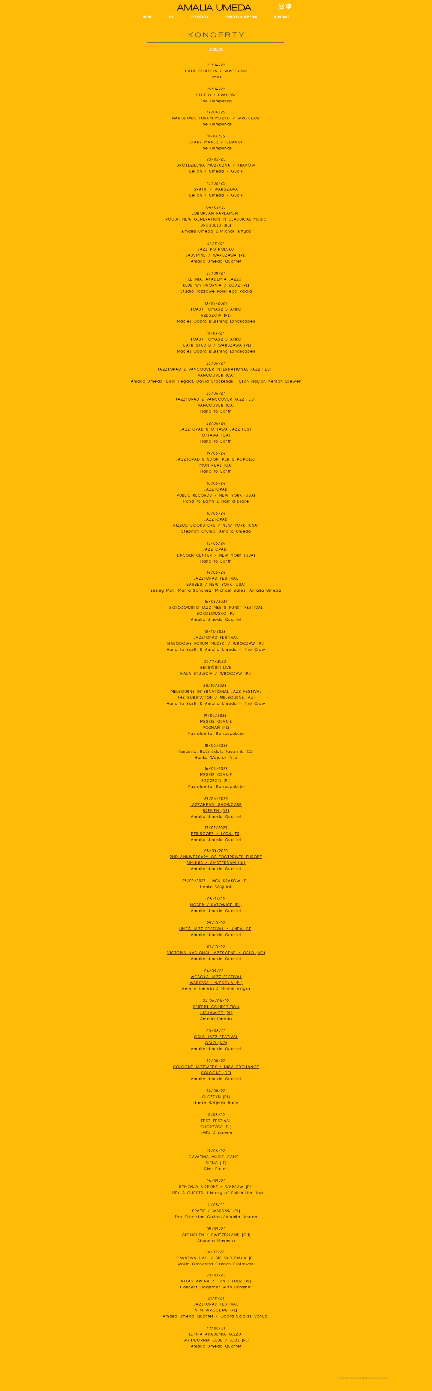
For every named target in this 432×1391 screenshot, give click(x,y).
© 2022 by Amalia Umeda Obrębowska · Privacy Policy (362, 1377)
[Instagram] (281, 6)
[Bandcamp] (288, 6)
